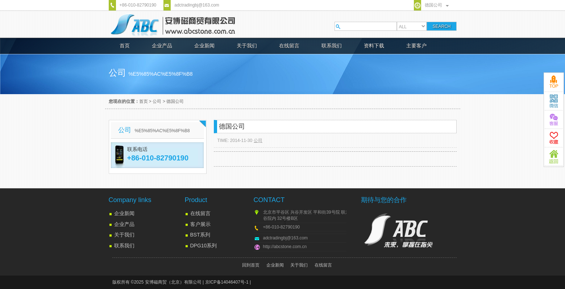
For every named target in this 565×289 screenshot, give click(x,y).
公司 (157, 101)
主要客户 (416, 46)
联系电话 (137, 149)
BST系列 (200, 235)
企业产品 (162, 46)
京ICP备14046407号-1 (227, 282)
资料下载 (374, 46)
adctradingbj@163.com (196, 5)
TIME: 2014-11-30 (235, 140)
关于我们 (247, 46)
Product (196, 200)
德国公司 (433, 5)
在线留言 (289, 46)
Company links (130, 200)
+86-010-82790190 (138, 5)
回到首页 (250, 265)
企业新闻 (204, 46)
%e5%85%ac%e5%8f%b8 (160, 74)
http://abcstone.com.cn (285, 246)
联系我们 (331, 46)
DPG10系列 (203, 245)
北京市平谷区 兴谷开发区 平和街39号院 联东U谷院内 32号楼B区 (308, 215)
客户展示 (200, 224)
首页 (125, 46)
